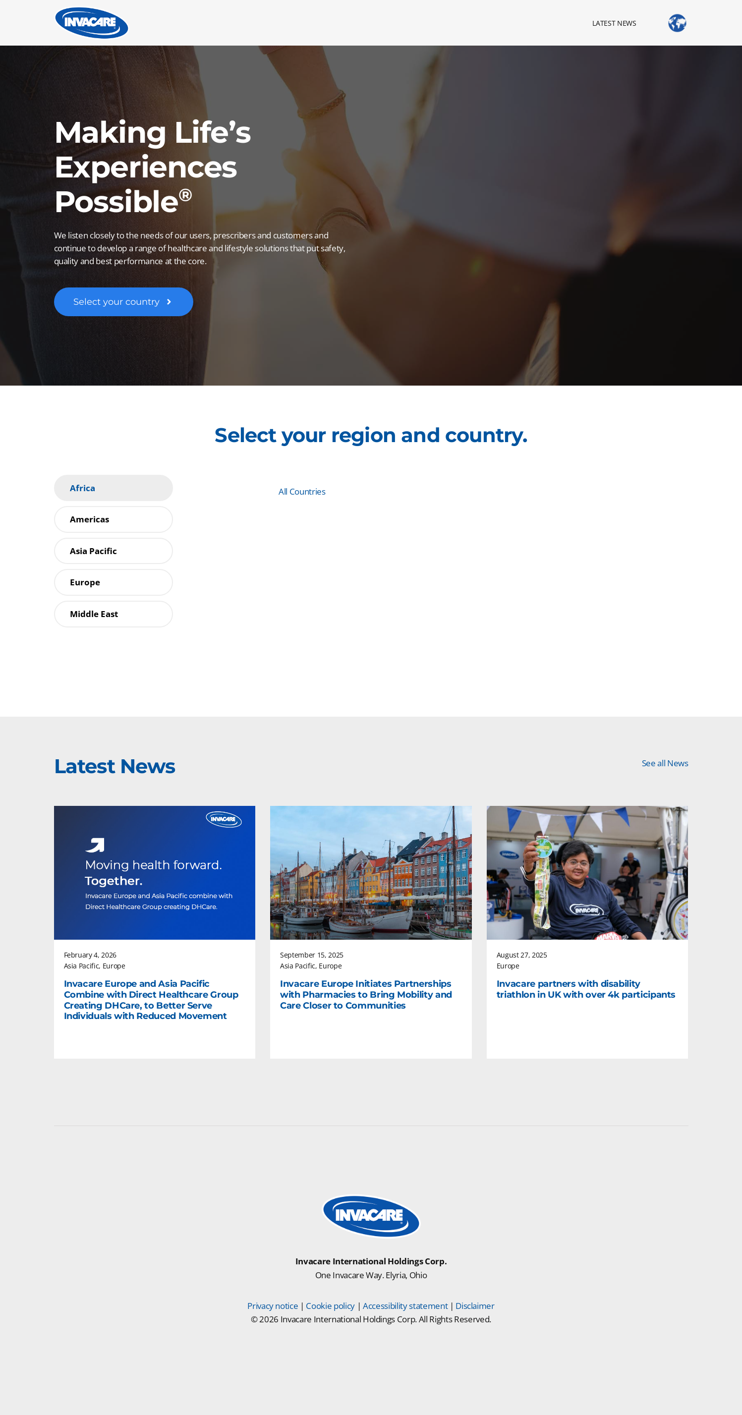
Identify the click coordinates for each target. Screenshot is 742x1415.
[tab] (113, 488)
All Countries (302, 491)
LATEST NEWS (614, 23)
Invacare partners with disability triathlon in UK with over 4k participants (586, 990)
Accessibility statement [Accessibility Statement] (405, 1305)
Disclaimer (475, 1305)
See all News (665, 763)
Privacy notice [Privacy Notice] (272, 1305)
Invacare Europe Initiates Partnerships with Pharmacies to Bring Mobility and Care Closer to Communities (366, 995)
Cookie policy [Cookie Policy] (330, 1305)
